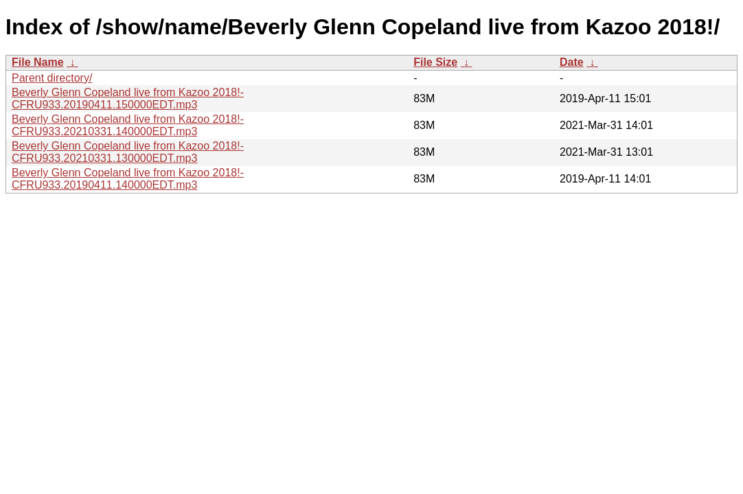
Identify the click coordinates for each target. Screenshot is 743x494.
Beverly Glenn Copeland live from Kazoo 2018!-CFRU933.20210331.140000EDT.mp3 (128, 125)
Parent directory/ (52, 78)
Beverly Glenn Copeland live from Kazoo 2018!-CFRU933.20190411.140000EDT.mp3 (128, 179)
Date (572, 62)
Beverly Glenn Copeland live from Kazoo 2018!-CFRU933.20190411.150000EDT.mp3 (128, 98)
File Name (38, 62)
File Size (435, 62)
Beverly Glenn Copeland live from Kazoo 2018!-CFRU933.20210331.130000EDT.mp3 (128, 152)
